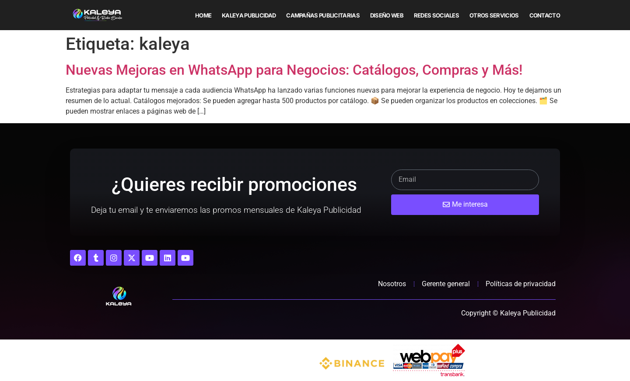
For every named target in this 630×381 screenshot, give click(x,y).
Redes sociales (436, 15)
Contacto (544, 15)
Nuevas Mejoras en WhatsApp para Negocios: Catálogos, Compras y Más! (294, 70)
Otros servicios (494, 15)
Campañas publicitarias (323, 15)
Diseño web (386, 15)
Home (203, 15)
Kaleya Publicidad (249, 15)
